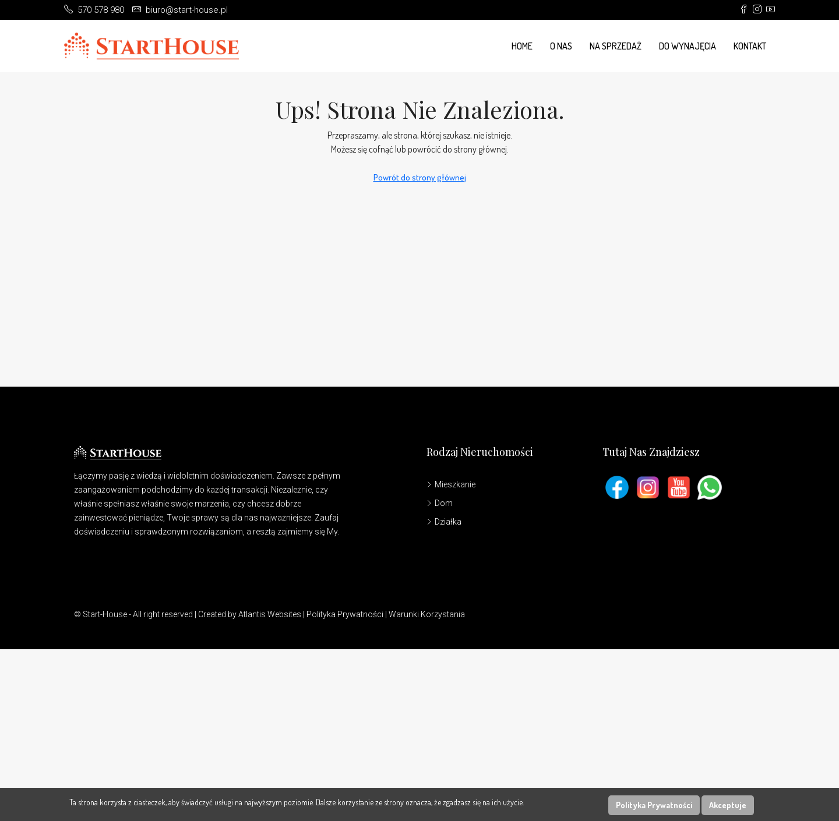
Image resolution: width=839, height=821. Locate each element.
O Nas (561, 46)
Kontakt (750, 46)
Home (522, 46)
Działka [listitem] (443, 521)
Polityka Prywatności (344, 614)
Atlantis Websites (269, 614)
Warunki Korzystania (427, 614)
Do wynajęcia (687, 46)
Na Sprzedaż (615, 46)
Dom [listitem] (439, 503)
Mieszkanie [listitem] (450, 484)
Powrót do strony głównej (419, 177)
